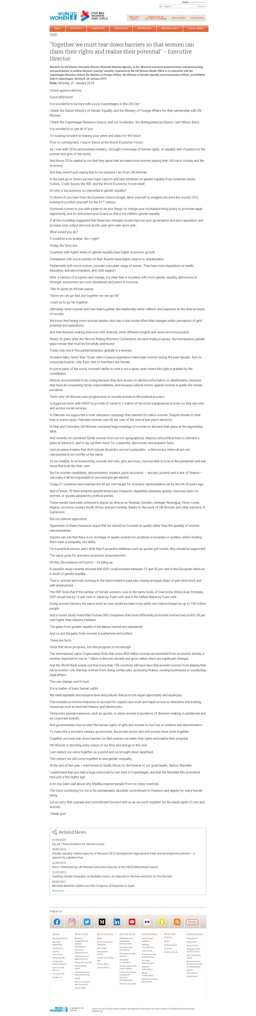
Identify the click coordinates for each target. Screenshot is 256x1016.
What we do (76, 28)
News (166, 942)
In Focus (168, 949)
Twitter (87, 921)
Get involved (197, 18)
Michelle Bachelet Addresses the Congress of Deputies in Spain (93, 885)
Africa (99, 939)
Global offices (103, 964)
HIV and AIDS (80, 988)
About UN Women (60, 939)
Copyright (74, 1008)
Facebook (57, 921)
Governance (57, 948)
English (185, 2)
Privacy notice (112, 1009)
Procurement (58, 974)
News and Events (169, 28)
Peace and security (83, 963)
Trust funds (178, 18)
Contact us (57, 978)
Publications (192, 939)
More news (57, 890)
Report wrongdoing (129, 1009)
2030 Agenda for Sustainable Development (127, 941)
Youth (77, 979)
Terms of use (98, 1009)
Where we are (98, 28)
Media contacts (171, 952)
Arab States (102, 948)
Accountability (58, 958)
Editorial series (170, 945)
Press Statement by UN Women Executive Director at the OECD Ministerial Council (105, 867)
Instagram (72, 921)
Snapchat (162, 921)
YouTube (132, 921)
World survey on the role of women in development (195, 964)
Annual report (192, 946)
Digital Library (196, 28)
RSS (177, 921)
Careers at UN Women (170, 1009)
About (57, 28)
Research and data (128, 984)
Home (53, 35)
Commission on (155, 18)
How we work (121, 28)
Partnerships (144, 28)
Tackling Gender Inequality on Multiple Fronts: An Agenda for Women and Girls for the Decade (112, 876)
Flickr (147, 921)
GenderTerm (192, 977)
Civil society (147, 951)
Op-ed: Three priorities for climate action (78, 844)
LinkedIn (117, 921)
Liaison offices (103, 968)
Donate (192, 921)
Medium (102, 921)
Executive (134, 18)
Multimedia (191, 942)
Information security (149, 1009)
